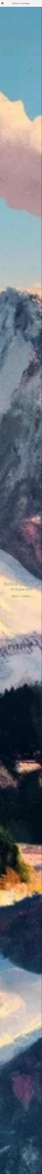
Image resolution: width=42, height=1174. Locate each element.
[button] (2, 3)
